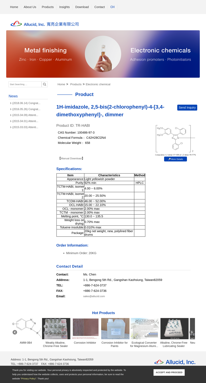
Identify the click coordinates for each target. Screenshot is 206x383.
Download (82, 7)
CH (112, 7)
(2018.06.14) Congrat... (26, 103)
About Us (30, 7)
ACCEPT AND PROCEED (169, 372)
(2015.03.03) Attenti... (25, 127)
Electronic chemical (104, 84)
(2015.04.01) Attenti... (25, 121)
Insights (64, 7)
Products (48, 6)
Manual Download (73, 158)
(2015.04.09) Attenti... (25, 115)
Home (14, 7)
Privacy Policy (28, 378)
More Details (177, 159)
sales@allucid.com (95, 296)
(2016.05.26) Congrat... (26, 109)
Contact (99, 7)
